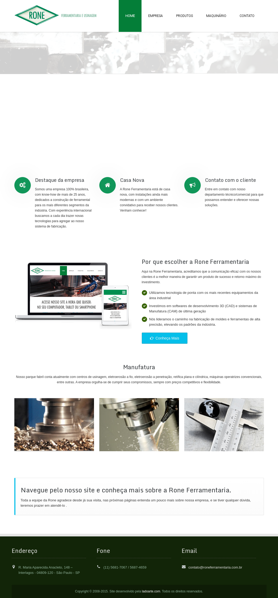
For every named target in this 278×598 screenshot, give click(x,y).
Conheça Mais (164, 338)
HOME (130, 16)
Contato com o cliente (230, 180)
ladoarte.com (151, 591)
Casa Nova (132, 180)
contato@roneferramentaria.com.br (215, 567)
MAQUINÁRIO (216, 16)
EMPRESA (155, 16)
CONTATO (246, 16)
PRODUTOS (184, 16)
